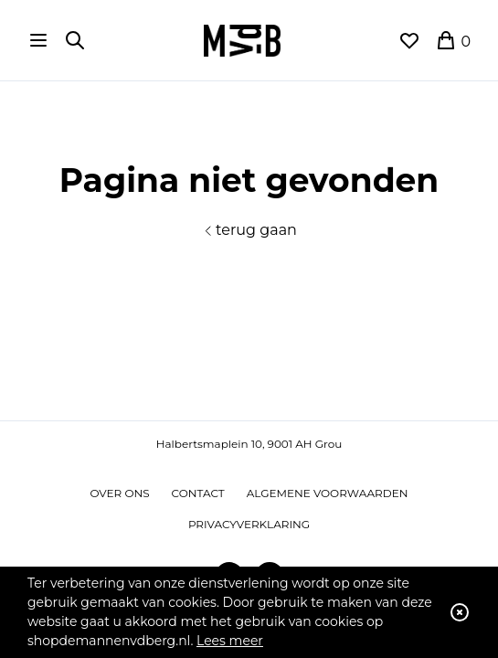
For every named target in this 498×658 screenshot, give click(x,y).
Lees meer (229, 640)
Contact (198, 493)
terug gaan (249, 230)
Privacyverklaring (249, 524)
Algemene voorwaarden (327, 493)
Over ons (120, 493)
